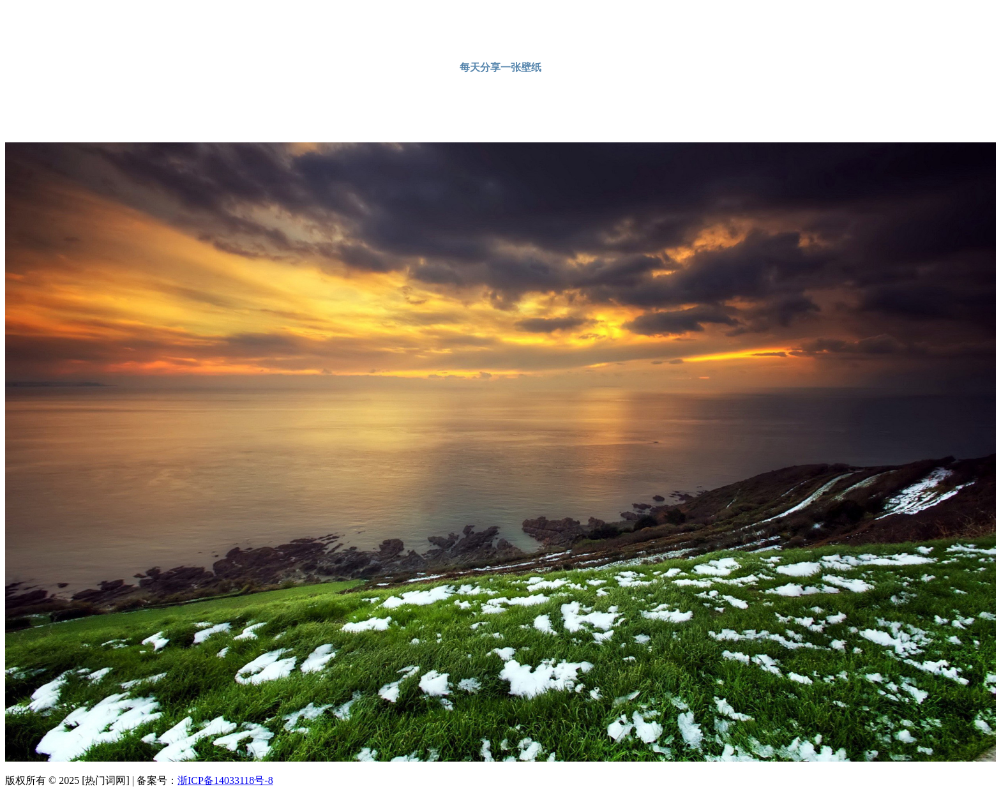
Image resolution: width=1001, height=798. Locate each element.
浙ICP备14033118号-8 (225, 780)
